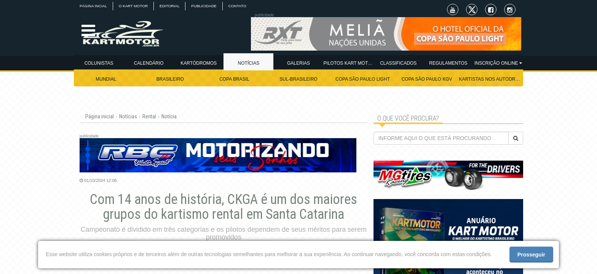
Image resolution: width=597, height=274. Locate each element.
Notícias (128, 116)
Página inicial (99, 116)
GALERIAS (298, 63)
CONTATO (238, 6)
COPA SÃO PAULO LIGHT (362, 79)
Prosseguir (531, 255)
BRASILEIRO (170, 79)
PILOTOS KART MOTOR (349, 63)
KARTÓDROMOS (198, 63)
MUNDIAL (106, 79)
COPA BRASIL (234, 79)
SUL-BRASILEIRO (298, 79)
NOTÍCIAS (249, 63)
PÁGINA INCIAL (93, 6)
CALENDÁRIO (149, 63)
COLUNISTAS (99, 63)
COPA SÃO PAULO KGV (427, 79)
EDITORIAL (170, 6)
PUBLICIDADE (204, 6)
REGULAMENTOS (448, 63)
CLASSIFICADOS (398, 63)
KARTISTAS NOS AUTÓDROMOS (491, 79)
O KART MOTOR (133, 6)
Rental (149, 116)
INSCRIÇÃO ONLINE (498, 63)
